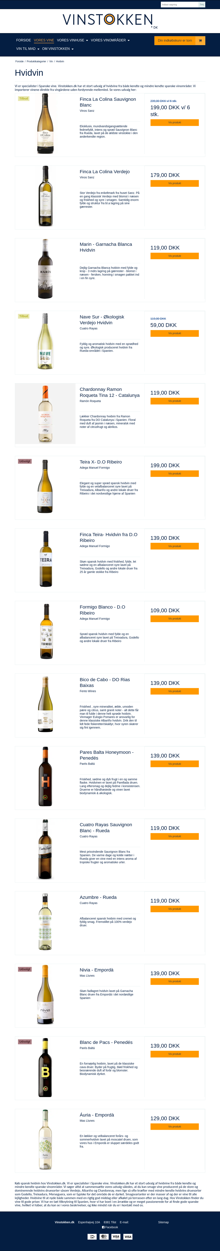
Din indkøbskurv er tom (181, 40)
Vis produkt (174, 122)
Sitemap (151, 1222)
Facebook (110, 1227)
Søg (202, 4)
